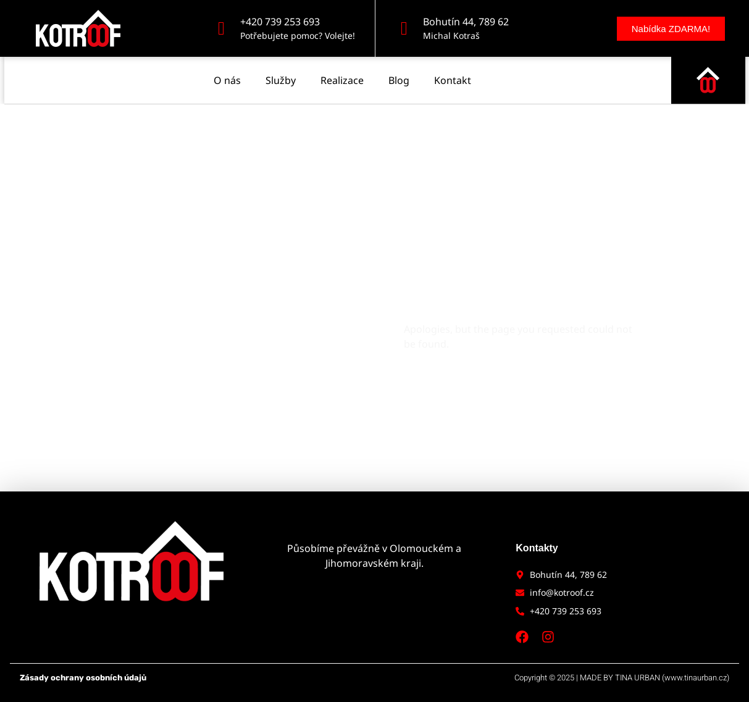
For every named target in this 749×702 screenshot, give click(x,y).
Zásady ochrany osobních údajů (83, 677)
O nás (227, 74)
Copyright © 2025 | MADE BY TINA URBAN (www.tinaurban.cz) (621, 677)
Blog (398, 74)
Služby (281, 74)
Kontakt (452, 74)
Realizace (342, 74)
